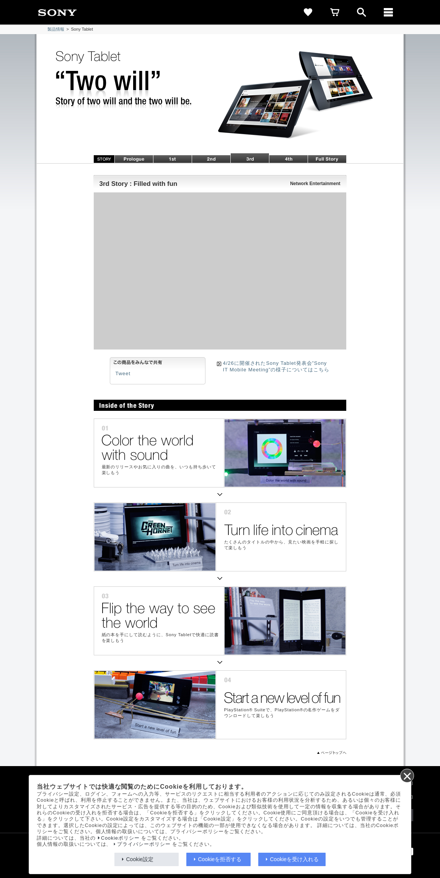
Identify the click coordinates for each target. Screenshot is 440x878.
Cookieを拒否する (220, 859)
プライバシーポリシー (144, 844)
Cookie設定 (140, 859)
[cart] (334, 12)
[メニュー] (388, 12)
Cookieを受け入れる (294, 859)
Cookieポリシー (120, 838)
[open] (361, 12)
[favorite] (308, 12)
